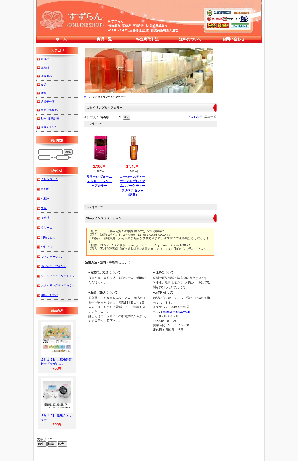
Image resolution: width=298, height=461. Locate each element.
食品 (43, 84)
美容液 (45, 217)
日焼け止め (48, 237)
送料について (190, 39)
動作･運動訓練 (50, 118)
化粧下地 (46, 246)
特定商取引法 (147, 39)
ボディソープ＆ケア (53, 266)
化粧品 (45, 58)
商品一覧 (104, 39)
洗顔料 (45, 188)
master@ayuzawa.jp (176, 311)
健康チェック (49, 126)
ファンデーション (52, 256)
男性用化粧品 (49, 295)
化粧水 (45, 198)
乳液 (44, 208)
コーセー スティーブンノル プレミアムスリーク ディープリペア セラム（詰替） (132, 185)
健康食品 (46, 75)
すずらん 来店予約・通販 (215, 5)
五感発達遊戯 (49, 109)
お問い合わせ (233, 39)
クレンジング (49, 179)
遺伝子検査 (48, 101)
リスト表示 (194, 117)
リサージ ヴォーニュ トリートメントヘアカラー (99, 181)
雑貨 (43, 92)
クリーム (46, 227)
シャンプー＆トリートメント (59, 275)
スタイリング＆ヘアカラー (58, 285)
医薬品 (45, 67)
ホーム (61, 39)
